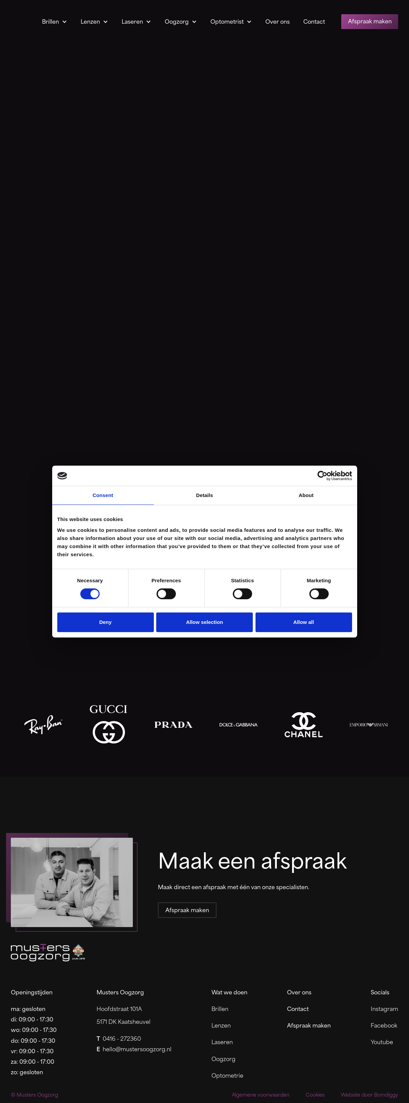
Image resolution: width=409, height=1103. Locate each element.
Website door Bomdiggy (369, 1095)
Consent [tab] (103, 495)
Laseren (132, 21)
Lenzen (90, 21)
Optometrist (227, 21)
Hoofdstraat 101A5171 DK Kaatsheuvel (123, 1015)
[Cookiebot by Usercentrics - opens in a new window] (322, 476)
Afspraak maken (370, 20)
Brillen (50, 21)
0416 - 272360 (119, 1038)
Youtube (382, 1041)
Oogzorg (177, 21)
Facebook (384, 1025)
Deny (105, 622)
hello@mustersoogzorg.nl (134, 1048)
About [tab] (306, 495)
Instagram (384, 1008)
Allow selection (204, 622)
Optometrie (227, 1075)
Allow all (303, 622)
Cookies (315, 1095)
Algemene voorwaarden (260, 1095)
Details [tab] (204, 495)
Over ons (277, 21)
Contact (314, 21)
